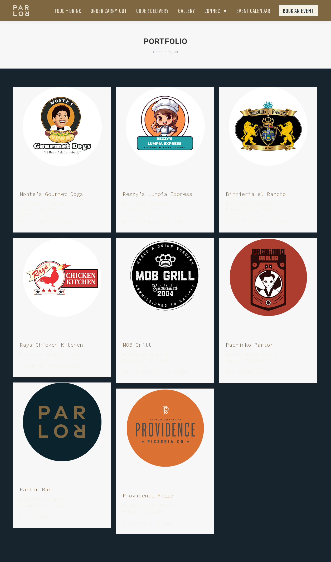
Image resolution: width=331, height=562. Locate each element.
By (42, 213)
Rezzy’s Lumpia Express (157, 203)
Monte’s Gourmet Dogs (51, 203)
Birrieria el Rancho (256, 203)
